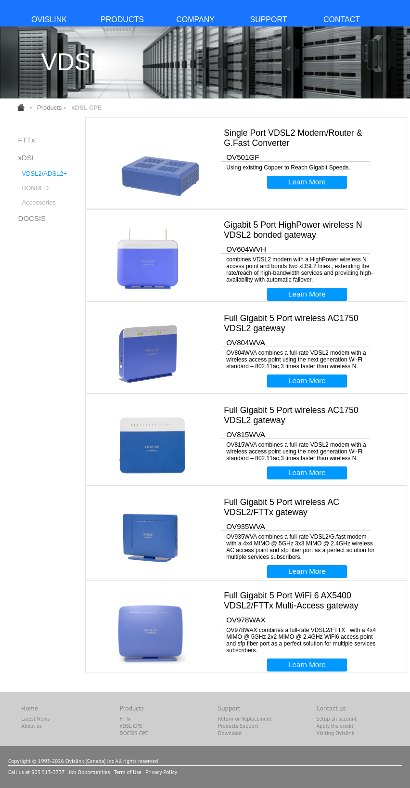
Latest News (35, 718)
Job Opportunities (89, 771)
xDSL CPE (131, 725)
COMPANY (195, 19)
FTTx (26, 140)
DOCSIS (32, 218)
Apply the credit (334, 725)
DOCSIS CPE (134, 732)
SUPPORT (268, 19)
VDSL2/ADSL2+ (44, 173)
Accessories (39, 202)
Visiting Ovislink (335, 732)
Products (49, 107)
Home (29, 708)
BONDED (35, 188)
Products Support (238, 725)
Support (229, 708)
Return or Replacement (244, 718)
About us (31, 725)
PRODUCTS (122, 19)
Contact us (331, 708)
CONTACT (341, 19)
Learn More (307, 182)
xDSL (27, 158)
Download (230, 732)
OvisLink (49, 19)
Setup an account (336, 718)
